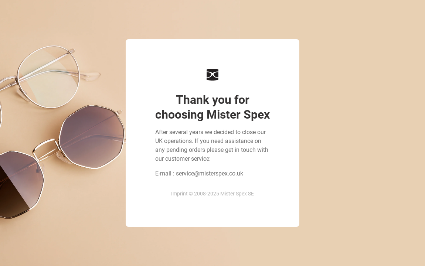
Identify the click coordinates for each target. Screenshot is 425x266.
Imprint (179, 194)
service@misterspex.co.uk (209, 173)
